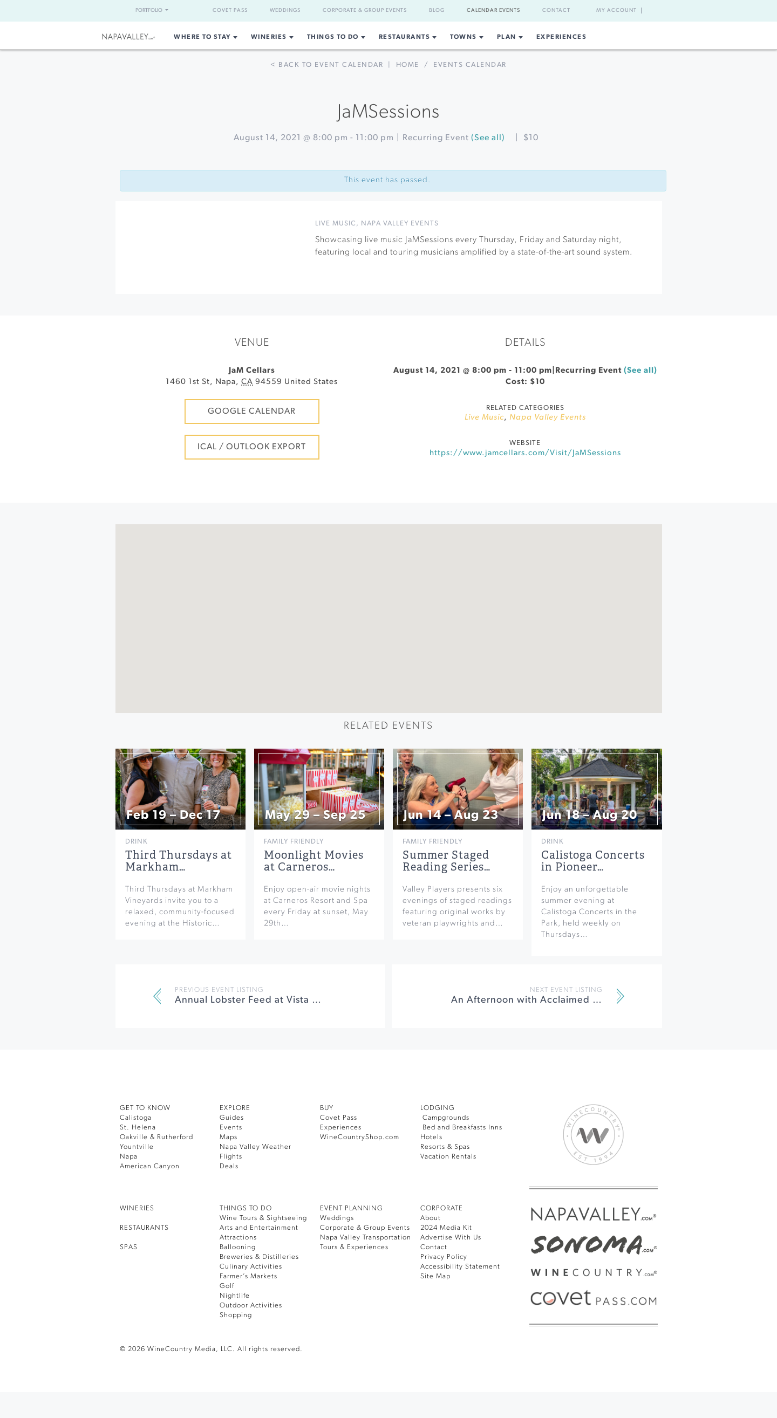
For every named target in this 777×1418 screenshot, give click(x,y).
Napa (129, 1156)
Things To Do (333, 37)
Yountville (137, 1146)
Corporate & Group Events (365, 10)
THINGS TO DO (246, 1208)
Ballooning (238, 1247)
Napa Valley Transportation (365, 1237)
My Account (616, 10)
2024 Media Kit (446, 1227)
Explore (235, 1108)
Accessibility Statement (460, 1266)
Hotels (431, 1137)
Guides (232, 1117)
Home (407, 64)
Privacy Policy (443, 1257)
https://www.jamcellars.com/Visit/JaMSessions (525, 453)
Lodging (437, 1108)
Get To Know (145, 1108)
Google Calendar (252, 411)
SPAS (129, 1247)
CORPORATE (441, 1208)
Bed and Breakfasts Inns (461, 1127)
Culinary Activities (251, 1266)
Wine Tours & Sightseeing (263, 1218)
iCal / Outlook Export (251, 447)
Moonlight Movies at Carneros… (314, 861)
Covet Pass (230, 10)
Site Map (435, 1276)
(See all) (488, 138)
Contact (556, 10)
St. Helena (138, 1127)
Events (231, 1127)
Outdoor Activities (251, 1305)
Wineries (269, 37)
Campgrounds (444, 1117)
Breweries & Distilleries (259, 1257)
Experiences (561, 37)
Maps (228, 1137)
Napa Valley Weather (255, 1146)
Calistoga (136, 1117)
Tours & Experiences (354, 1247)
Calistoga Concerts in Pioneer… (593, 861)
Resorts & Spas (445, 1146)
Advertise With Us (450, 1237)
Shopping (236, 1315)
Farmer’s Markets (248, 1276)
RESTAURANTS (144, 1227)
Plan (506, 37)
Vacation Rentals (448, 1156)
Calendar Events (493, 10)
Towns (463, 37)
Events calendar (470, 64)
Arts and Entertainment (259, 1227)
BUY (326, 1108)
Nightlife (235, 1295)
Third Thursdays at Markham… (178, 861)
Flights (231, 1156)
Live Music (335, 223)
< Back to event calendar (326, 64)
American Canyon (150, 1166)
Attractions (238, 1237)
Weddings (285, 10)
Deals (229, 1166)
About (430, 1218)
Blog (437, 10)
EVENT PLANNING (351, 1208)
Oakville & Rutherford (156, 1137)
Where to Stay (202, 37)
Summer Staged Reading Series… (446, 861)
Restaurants (405, 37)
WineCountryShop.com (359, 1137)
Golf (227, 1286)
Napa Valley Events (400, 223)
